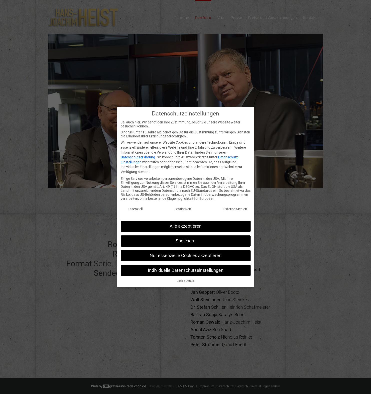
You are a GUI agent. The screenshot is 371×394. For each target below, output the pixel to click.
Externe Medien (235, 207)
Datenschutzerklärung (138, 155)
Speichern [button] (186, 238)
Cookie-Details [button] (186, 278)
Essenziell (135, 207)
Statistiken (183, 207)
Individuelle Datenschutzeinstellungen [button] (185, 267)
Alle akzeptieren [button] (186, 223)
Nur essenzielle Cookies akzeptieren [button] (186, 253)
